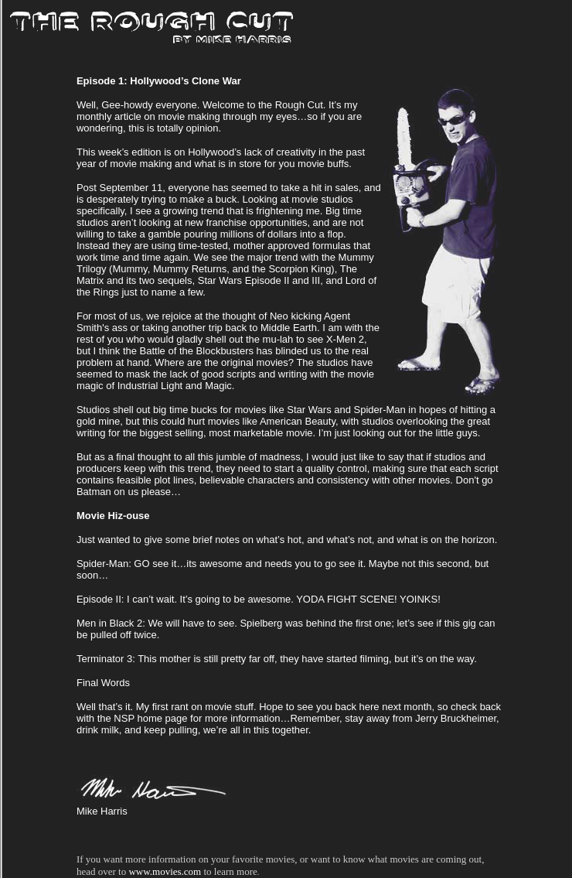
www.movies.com (164, 871)
